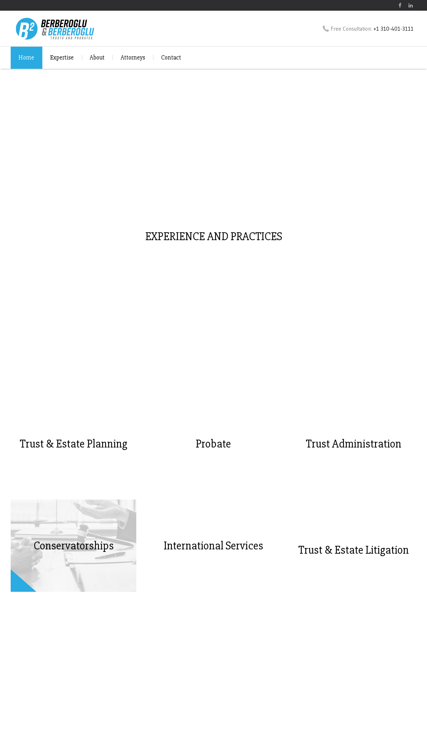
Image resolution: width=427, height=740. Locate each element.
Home (26, 57)
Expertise (62, 57)
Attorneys (133, 57)
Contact (171, 57)
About (97, 57)
